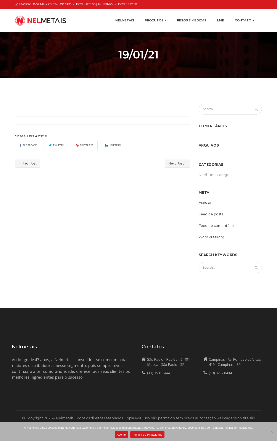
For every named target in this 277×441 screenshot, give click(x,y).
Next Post (177, 163)
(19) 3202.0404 (220, 373)
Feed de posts (211, 214)
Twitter (56, 145)
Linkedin (113, 145)
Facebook (28, 145)
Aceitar (121, 434)
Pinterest (84, 145)
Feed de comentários (217, 226)
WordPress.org (211, 237)
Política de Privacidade (147, 434)
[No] (271, 432)
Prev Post (28, 163)
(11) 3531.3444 (158, 373)
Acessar (205, 203)
